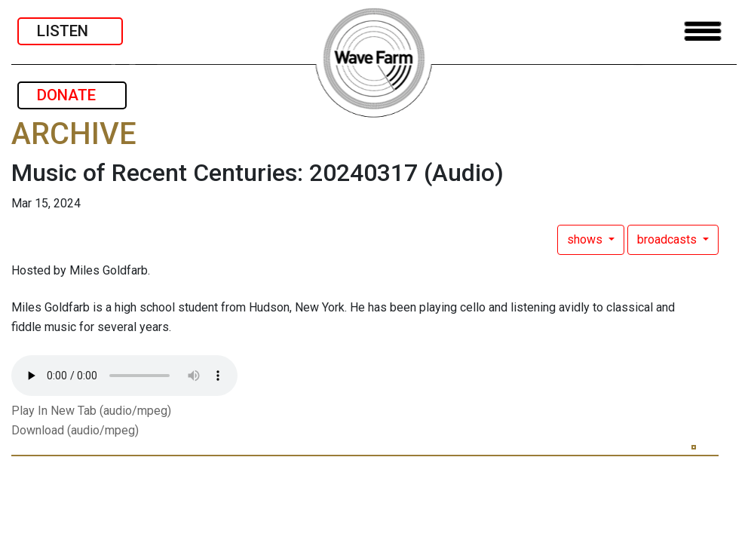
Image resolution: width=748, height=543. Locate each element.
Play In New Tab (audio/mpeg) (91, 410)
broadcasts (668, 239)
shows (586, 239)
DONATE (72, 95)
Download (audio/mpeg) (75, 430)
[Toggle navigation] (703, 31)
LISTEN (70, 31)
